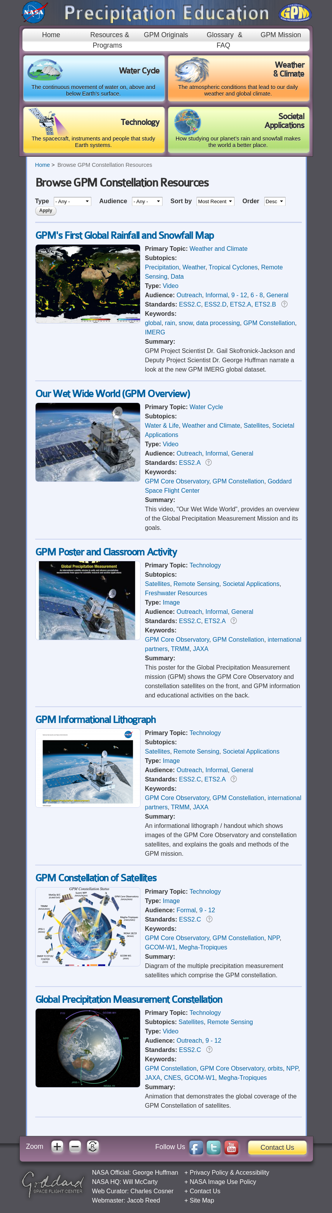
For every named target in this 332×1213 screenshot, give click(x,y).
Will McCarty (140, 1182)
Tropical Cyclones (233, 267)
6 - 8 (257, 295)
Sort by (181, 201)
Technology (205, 565)
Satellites (256, 425)
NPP (274, 938)
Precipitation (162, 267)
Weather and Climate (219, 248)
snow (186, 323)
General (277, 295)
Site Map (202, 1200)
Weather (193, 267)
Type (43, 201)
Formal (186, 910)
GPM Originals (166, 35)
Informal (216, 295)
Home (51, 35)
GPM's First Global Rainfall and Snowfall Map (124, 235)
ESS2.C (190, 304)
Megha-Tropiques (203, 947)
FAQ (223, 45)
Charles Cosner (151, 1191)
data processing (218, 323)
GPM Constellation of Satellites (95, 878)
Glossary (220, 35)
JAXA (201, 649)
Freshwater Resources (176, 593)
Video (170, 286)
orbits (275, 1068)
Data (177, 276)
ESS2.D (215, 304)
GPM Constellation (269, 323)
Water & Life (162, 425)
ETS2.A (240, 304)
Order (252, 201)
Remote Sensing (196, 584)
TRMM (180, 649)
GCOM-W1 (160, 947)
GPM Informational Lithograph (95, 719)
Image (171, 602)
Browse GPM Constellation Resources (104, 165)
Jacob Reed (143, 1200)
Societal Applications (251, 584)
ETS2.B (265, 304)
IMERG (155, 332)
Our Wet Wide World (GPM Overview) (112, 393)
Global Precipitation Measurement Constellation (128, 999)
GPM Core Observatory (177, 481)
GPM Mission (280, 35)
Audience (114, 201)
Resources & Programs (109, 40)
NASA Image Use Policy (223, 1182)
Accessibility (252, 1172)
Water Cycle (206, 407)
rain (170, 323)
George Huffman (155, 1172)
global (153, 323)
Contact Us (277, 1147)
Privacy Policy (209, 1172)
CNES (172, 1077)
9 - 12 (239, 295)
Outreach (189, 295)
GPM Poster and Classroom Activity (106, 552)
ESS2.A (189, 462)
